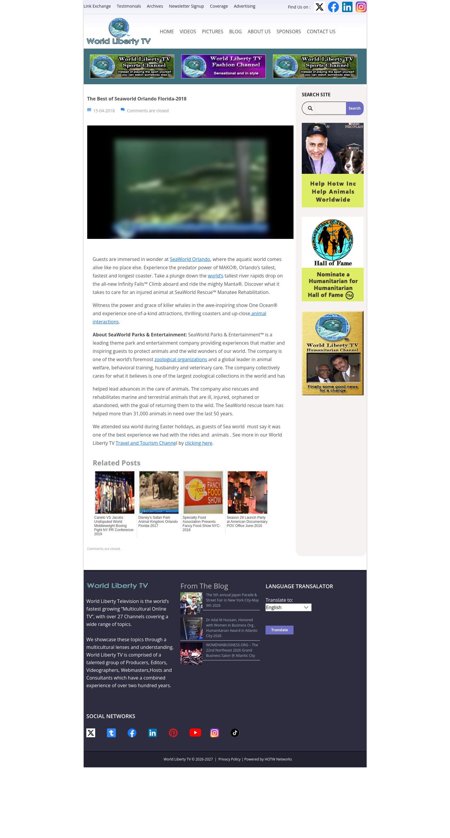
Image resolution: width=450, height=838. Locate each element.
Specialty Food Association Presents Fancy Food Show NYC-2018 (202, 523)
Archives (155, 6)
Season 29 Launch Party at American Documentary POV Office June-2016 (247, 521)
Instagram (361, 6)
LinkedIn (347, 6)
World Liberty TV (177, 759)
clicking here (198, 443)
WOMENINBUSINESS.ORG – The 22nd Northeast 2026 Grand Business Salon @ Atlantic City (215, 634)
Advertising (245, 6)
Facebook (333, 6)
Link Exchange (97, 6)
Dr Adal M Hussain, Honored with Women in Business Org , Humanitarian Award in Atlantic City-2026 (220, 614)
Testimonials (129, 6)
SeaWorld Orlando (190, 259)
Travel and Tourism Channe (146, 443)
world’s (215, 275)
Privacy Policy (229, 759)
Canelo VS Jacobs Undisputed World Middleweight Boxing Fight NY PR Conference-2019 (114, 525)
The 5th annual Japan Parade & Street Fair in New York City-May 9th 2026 (220, 597)
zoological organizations (180, 359)
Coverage (219, 6)
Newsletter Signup (186, 6)
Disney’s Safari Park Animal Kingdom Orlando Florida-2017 (158, 521)
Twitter (319, 6)
